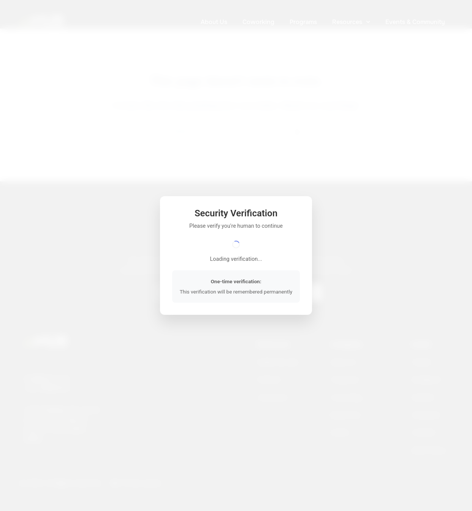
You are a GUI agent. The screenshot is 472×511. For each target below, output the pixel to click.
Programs (303, 22)
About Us (214, 22)
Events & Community (415, 22)
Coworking (258, 22)
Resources (351, 22)
